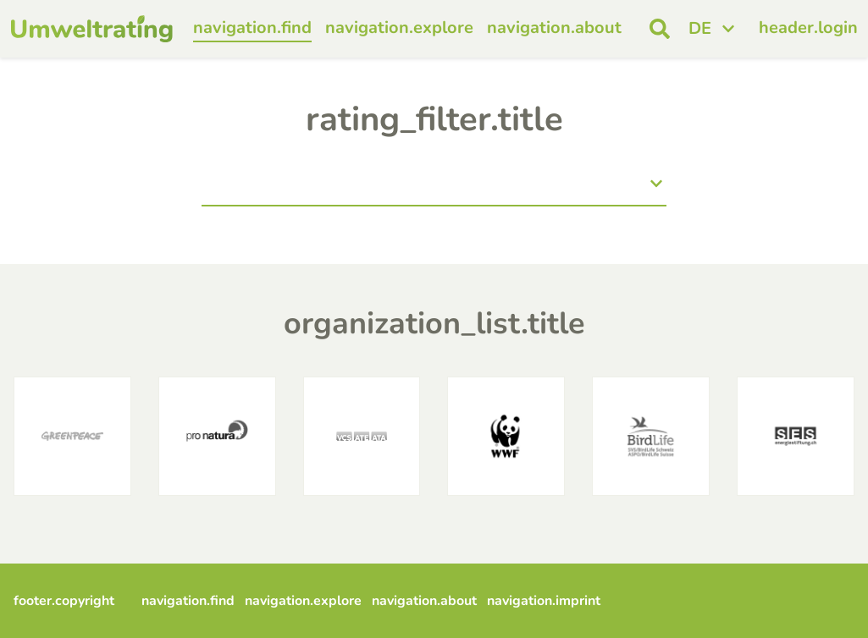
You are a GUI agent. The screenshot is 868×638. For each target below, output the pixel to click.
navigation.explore (399, 27)
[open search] (659, 28)
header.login (808, 27)
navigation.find (252, 27)
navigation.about (554, 27)
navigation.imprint (543, 600)
